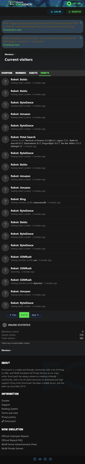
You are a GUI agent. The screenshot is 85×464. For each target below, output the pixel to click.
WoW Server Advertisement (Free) (19, 444)
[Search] (4, 12)
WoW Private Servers (12, 448)
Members (20, 72)
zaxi (35, 260)
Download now (11, 44)
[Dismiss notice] (80, 23)
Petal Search (27, 137)
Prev (12, 314)
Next (35, 314)
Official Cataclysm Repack (15, 436)
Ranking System (10, 408)
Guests (33, 72)
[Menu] (4, 4)
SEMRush (26, 257)
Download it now (12, 29)
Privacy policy (9, 417)
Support (6, 404)
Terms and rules (10, 413)
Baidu (23, 79)
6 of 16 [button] (24, 314)
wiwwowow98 (39, 202)
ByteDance (26, 102)
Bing (23, 199)
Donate (5, 400)
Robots (45, 72)
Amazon (25, 114)
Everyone (7, 72)
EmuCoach (9, 421)
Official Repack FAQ (12, 440)
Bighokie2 (37, 283)
